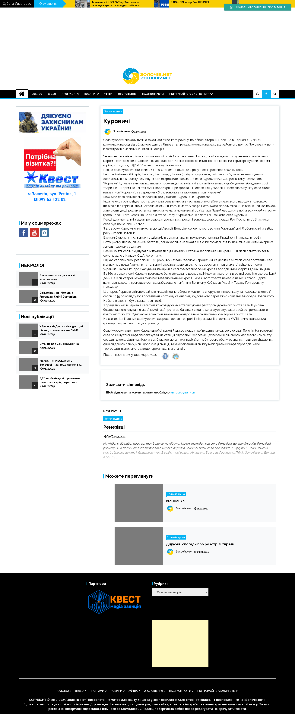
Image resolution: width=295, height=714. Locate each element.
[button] (257, 94)
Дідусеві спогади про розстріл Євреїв (200, 544)
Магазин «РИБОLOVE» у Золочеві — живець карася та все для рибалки (165, 4)
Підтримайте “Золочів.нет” (189, 93)
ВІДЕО (52, 93)
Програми (68, 93)
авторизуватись (182, 392)
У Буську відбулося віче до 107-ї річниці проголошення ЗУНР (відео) (61, 328)
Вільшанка (175, 501)
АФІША (108, 93)
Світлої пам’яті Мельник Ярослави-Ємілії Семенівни (59, 294)
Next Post (113, 411)
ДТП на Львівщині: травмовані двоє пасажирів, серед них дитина (60, 380)
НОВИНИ (89, 93)
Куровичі (116, 120)
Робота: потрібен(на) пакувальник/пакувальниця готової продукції (87, 4)
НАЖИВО (36, 93)
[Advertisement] (147, 39)
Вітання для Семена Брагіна (59, 343)
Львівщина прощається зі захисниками (57, 277)
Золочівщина (113, 111)
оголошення (127, 93)
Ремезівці (114, 427)
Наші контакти (153, 93)
